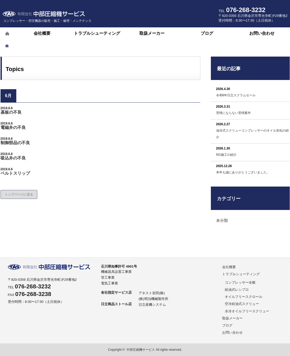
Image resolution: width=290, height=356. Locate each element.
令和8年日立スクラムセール (236, 95)
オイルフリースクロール (243, 297)
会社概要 (229, 267)
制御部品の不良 (15, 143)
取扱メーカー (232, 318)
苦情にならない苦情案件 (233, 113)
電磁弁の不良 (13, 127)
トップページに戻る (19, 194)
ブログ (227, 325)
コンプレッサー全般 (240, 282)
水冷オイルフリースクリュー (247, 311)
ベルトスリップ (15, 173)
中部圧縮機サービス (140, 350)
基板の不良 (11, 112)
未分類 (222, 220)
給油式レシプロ (237, 290)
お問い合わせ (232, 332)
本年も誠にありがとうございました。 (243, 172)
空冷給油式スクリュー (242, 304)
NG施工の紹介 (226, 155)
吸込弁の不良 (13, 158)
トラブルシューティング (241, 274)
